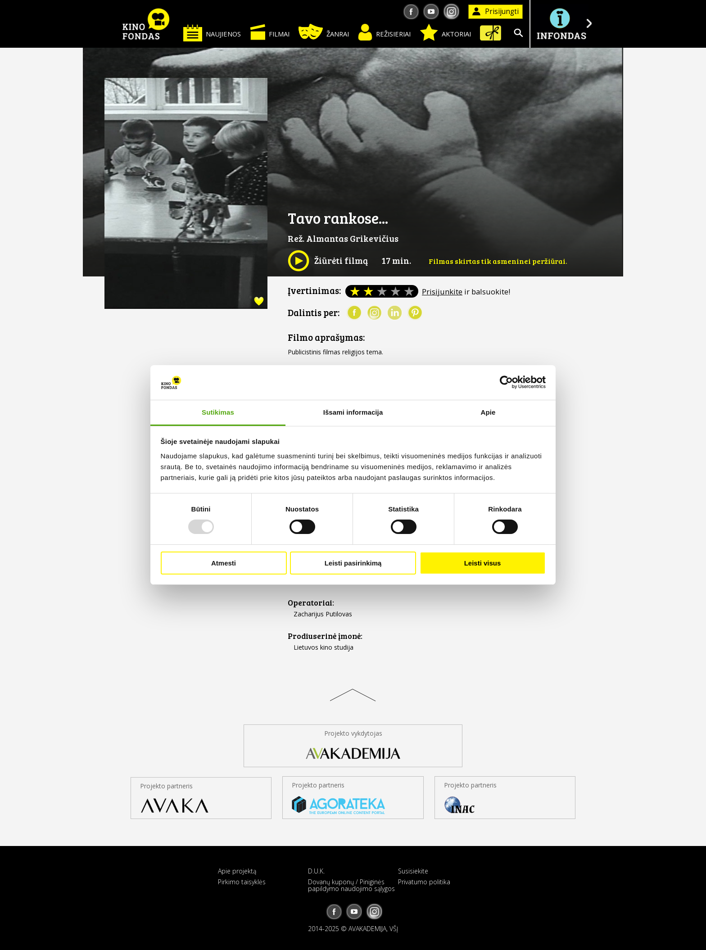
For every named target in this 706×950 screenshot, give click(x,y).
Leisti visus (482, 563)
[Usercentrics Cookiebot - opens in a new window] (506, 382)
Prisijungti (495, 11)
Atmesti (223, 563)
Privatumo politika (424, 882)
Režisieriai (384, 32)
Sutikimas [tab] (218, 412)
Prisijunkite (442, 291)
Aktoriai (445, 32)
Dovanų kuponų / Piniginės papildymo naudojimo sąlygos (351, 885)
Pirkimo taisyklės (242, 882)
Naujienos (212, 32)
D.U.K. (316, 871)
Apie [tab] (488, 412)
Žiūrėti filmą (328, 260)
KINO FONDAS (145, 24)
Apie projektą (237, 871)
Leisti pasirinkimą (353, 563)
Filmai (270, 32)
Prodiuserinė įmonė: (325, 636)
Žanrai (324, 32)
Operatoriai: (311, 602)
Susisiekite (413, 871)
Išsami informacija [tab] (353, 412)
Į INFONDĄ (561, 23)
